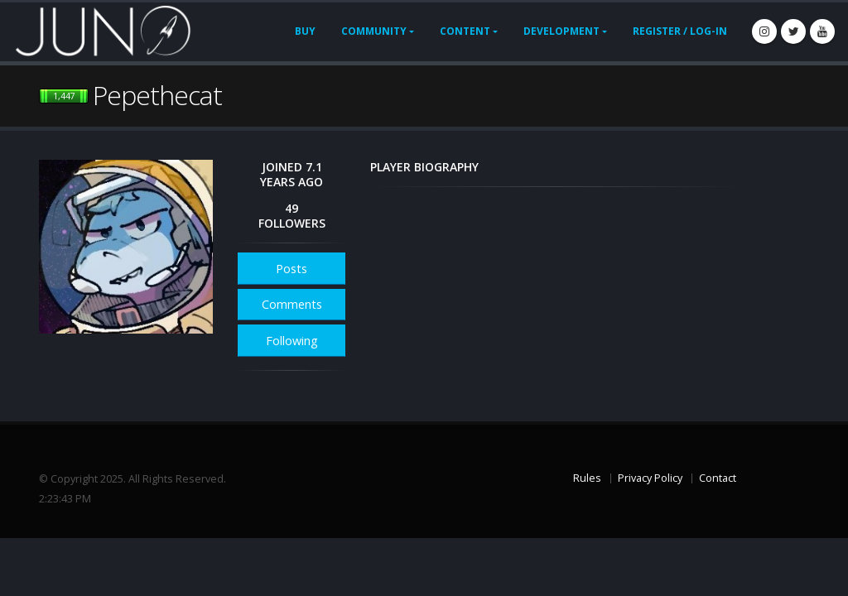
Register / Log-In (680, 31)
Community (374, 31)
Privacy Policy (650, 478)
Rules (587, 478)
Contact (717, 478)
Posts (291, 268)
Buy (305, 31)
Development (561, 31)
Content (465, 31)
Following (292, 340)
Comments (292, 304)
